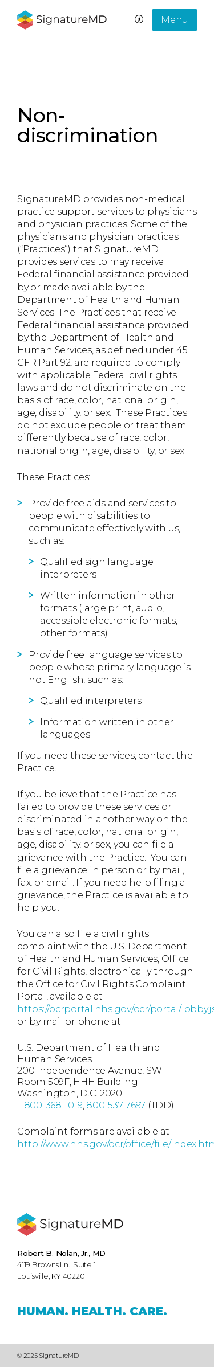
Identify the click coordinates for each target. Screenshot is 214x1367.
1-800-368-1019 (50, 1105)
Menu (174, 19)
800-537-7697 (116, 1105)
